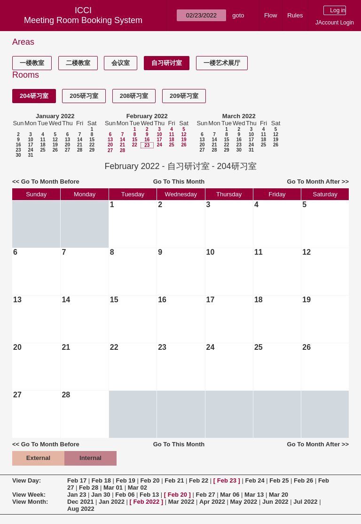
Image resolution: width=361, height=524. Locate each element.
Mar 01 (113, 487)
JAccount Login (334, 22)
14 (79, 139)
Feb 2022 (146, 501)
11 (42, 139)
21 (79, 144)
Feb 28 (88, 487)
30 (18, 155)
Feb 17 (76, 480)
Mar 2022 (181, 501)
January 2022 (55, 116)
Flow (270, 15)
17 (30, 144)
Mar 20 (278, 494)
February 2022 (147, 116)
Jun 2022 (275, 501)
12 (55, 139)
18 (42, 144)
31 (30, 155)
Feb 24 (254, 480)
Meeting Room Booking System (83, 20)
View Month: (30, 501)
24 (30, 150)
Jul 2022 (305, 501)
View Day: (26, 480)
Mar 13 (254, 494)
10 (30, 139)
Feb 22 (198, 480)
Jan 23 (76, 494)
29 (91, 150)
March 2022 (239, 116)
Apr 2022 (212, 501)
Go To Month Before (50, 181)
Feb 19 (125, 480)
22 (91, 144)
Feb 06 (124, 494)
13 (67, 139)
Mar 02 (137, 487)
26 (55, 150)
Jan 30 (100, 494)
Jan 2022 (112, 501)
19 (55, 144)
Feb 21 (174, 480)
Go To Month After (313, 181)
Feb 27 (205, 494)
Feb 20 (149, 480)
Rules (295, 15)
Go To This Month (179, 181)
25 (42, 150)
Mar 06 (229, 494)
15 (91, 139)
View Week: (29, 494)
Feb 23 (226, 480)
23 (18, 150)
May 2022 (244, 501)
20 (67, 144)
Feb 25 (279, 480)
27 (67, 150)
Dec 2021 (80, 501)
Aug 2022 (80, 508)
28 (79, 150)
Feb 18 (101, 480)
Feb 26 (303, 480)
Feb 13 (149, 494)
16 (18, 144)
